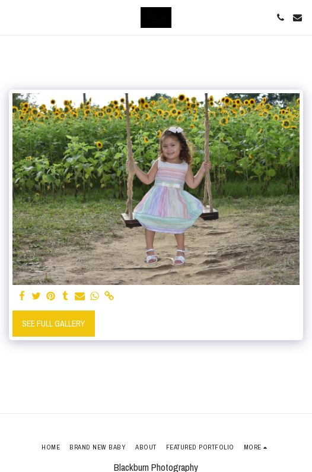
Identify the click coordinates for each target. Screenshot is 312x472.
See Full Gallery (53, 323)
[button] (13, 17)
